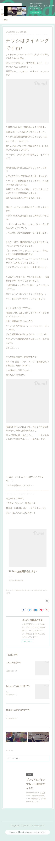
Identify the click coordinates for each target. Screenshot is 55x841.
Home (5, 20)
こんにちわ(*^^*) (13, 665)
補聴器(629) (20, 593)
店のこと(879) (10, 593)
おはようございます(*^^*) (18, 689)
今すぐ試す (35, 12)
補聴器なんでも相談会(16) (33, 593)
